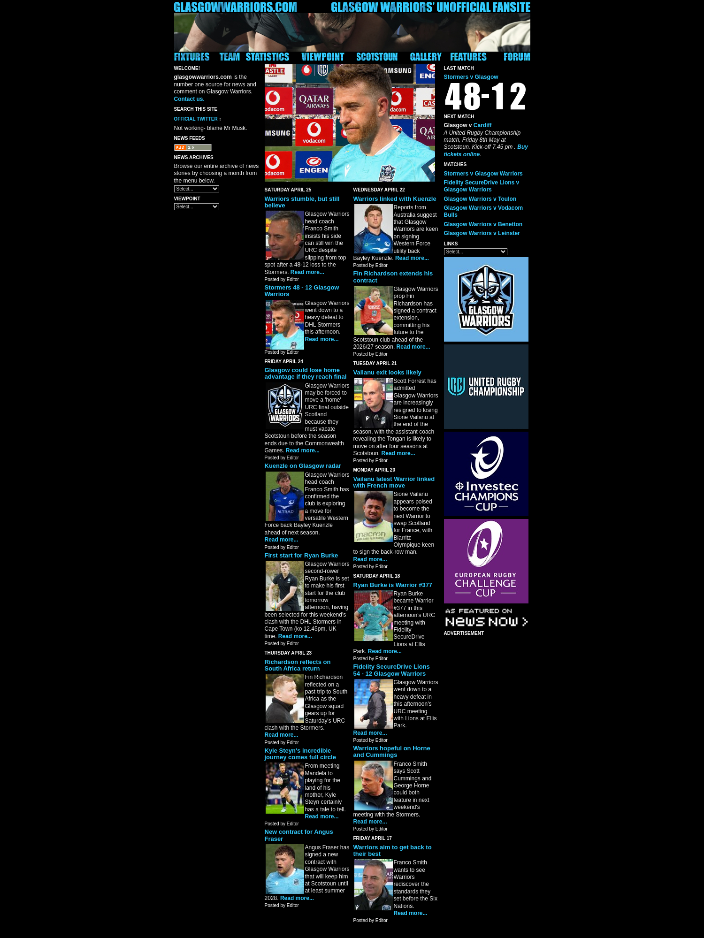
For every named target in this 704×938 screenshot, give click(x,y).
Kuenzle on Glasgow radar (303, 465)
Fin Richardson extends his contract (393, 276)
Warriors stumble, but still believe (302, 202)
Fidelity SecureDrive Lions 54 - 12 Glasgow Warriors (391, 670)
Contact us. (189, 99)
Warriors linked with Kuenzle (394, 198)
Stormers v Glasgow (471, 77)
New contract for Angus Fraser (299, 835)
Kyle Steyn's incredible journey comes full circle (300, 754)
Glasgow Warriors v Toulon (480, 199)
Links (451, 243)
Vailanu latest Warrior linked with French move (394, 482)
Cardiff (483, 125)
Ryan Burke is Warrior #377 (393, 584)
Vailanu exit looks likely (387, 372)
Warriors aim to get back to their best (392, 850)
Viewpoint (187, 198)
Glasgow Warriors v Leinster (482, 233)
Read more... (307, 272)
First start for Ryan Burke (301, 555)
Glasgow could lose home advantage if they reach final (306, 373)
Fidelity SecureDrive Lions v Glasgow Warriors (482, 186)
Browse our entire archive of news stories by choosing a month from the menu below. (216, 173)
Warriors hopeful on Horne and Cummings (391, 751)
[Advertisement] (481, 781)
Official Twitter (196, 119)
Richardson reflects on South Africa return (298, 665)
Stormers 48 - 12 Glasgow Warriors (302, 290)
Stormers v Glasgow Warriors (483, 173)
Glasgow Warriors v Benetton (483, 224)
